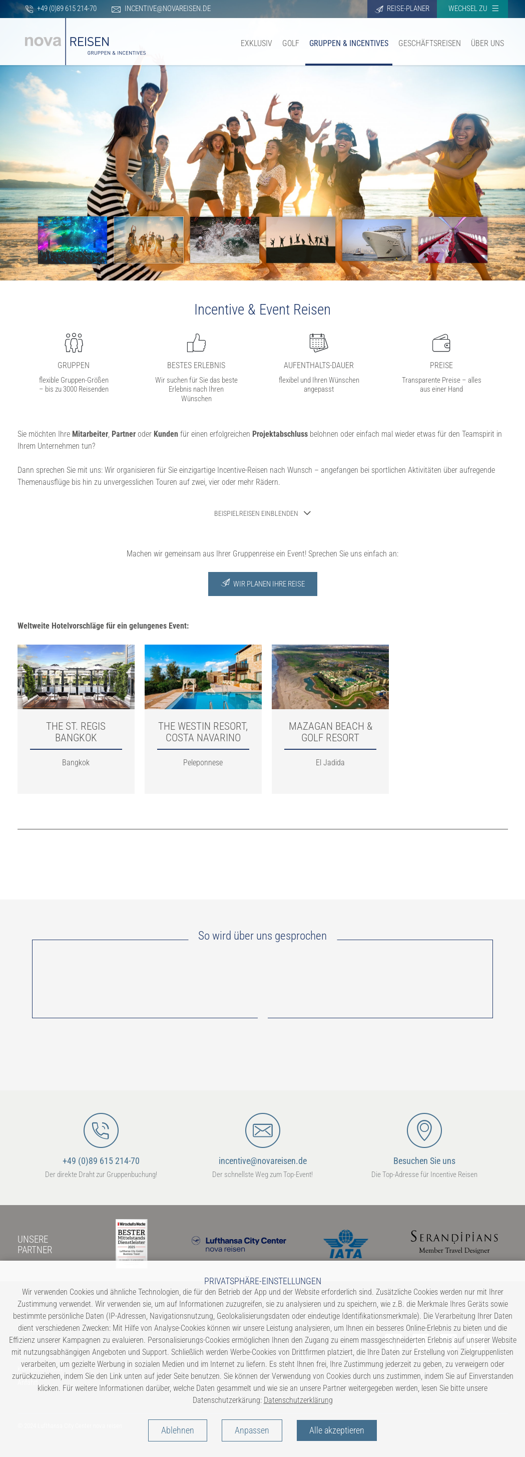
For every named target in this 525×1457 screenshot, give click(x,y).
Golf (290, 43)
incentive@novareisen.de (161, 9)
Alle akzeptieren (336, 1430)
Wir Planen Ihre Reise (263, 583)
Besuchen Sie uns (424, 1140)
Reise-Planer (402, 9)
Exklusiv (256, 43)
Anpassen (252, 1430)
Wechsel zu (473, 8)
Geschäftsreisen (429, 43)
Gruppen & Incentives (348, 43)
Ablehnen (177, 1430)
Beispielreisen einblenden (256, 513)
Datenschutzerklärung (298, 1400)
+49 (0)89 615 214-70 (61, 9)
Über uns (487, 43)
